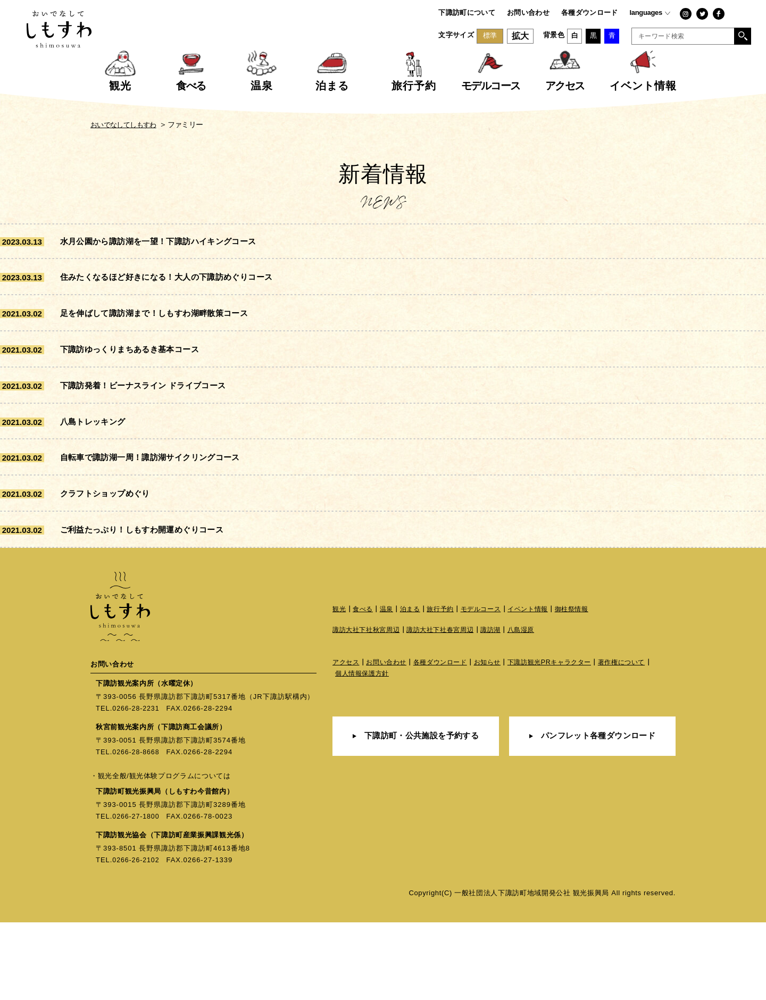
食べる (365, 687)
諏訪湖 (502, 708)
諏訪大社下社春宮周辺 (448, 708)
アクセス (347, 741)
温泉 (389, 687)
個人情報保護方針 (364, 753)
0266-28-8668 (137, 830)
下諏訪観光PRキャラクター (564, 741)
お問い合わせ (528, 12)
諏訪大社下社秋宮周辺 (368, 708)
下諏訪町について (466, 12)
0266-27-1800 (137, 894)
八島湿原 (534, 708)
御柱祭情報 (587, 687)
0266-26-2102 (137, 937)
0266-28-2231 (137, 786)
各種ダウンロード (589, 12)
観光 (339, 687)
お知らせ (498, 741)
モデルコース (490, 687)
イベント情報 (540, 687)
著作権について (642, 741)
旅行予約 (447, 687)
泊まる (415, 687)
